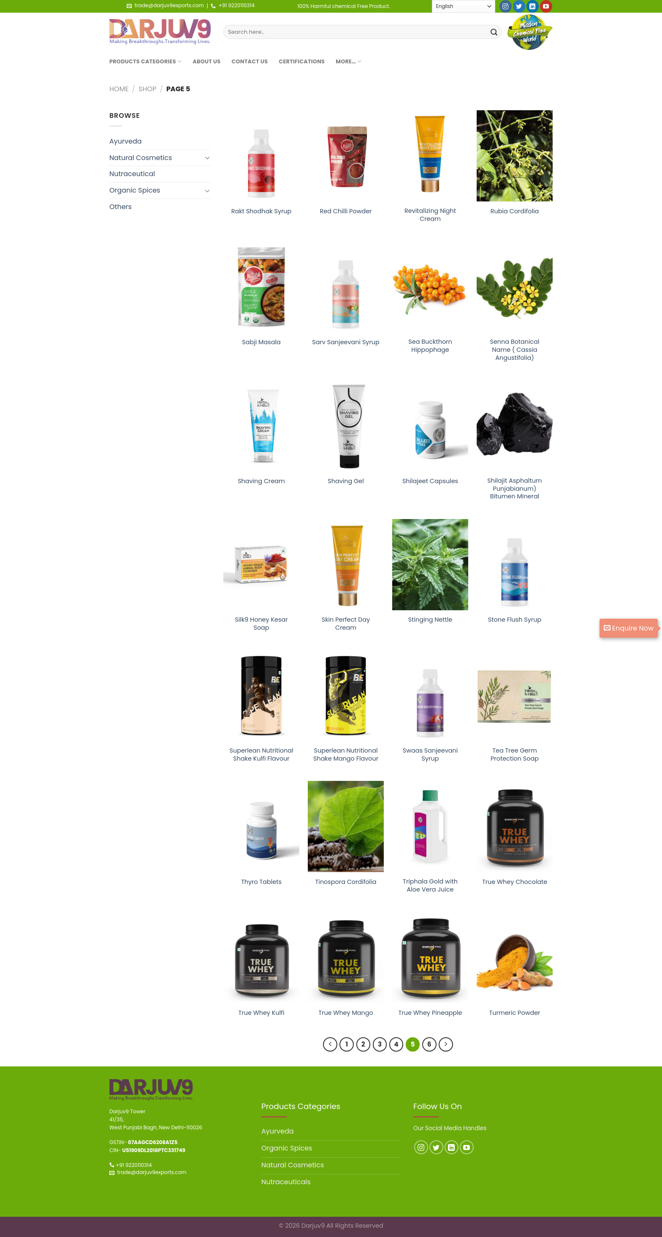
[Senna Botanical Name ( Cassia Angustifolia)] (515, 286)
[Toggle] (207, 157)
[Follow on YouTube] (546, 6)
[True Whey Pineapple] (430, 957)
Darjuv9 (313, 1225)
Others (120, 207)
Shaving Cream (261, 481)
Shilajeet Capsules (430, 481)
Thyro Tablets (261, 882)
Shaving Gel (346, 481)
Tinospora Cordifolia (346, 882)
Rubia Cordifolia (515, 211)
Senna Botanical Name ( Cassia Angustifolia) (514, 350)
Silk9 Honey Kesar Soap (261, 623)
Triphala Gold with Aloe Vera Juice (430, 885)
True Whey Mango (345, 1013)
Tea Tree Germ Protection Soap (515, 754)
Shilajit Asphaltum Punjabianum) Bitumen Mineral (514, 488)
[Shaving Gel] (346, 425)
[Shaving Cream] (261, 425)
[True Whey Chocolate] (515, 826)
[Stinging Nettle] (430, 564)
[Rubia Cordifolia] (515, 155)
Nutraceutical (132, 174)
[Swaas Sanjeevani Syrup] (430, 695)
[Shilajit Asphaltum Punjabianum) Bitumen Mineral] (515, 425)
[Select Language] (463, 6)
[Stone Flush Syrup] (515, 564)
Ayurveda (125, 141)
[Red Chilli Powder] (346, 155)
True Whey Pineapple (430, 1013)
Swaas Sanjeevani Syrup (430, 754)
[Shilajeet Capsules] (430, 425)
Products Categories (145, 61)
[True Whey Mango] (346, 957)
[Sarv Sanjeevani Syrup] (346, 286)
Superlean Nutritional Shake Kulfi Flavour (261, 754)
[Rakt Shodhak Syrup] (261, 155)
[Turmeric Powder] (515, 957)
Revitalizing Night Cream (430, 215)
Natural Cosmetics (140, 158)
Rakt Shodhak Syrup (261, 211)
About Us (206, 61)
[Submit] (494, 32)
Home (119, 89)
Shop (147, 89)
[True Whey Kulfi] (261, 957)
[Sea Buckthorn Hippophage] (430, 286)
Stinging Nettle (430, 620)
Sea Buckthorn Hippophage (430, 345)
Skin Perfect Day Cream (346, 623)
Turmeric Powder (514, 1013)
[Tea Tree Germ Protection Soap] (515, 695)
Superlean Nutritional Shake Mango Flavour (345, 754)
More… (349, 61)
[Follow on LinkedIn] (532, 6)
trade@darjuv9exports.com (169, 5)
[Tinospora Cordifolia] (346, 826)
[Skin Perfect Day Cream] (346, 564)
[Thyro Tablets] (261, 826)
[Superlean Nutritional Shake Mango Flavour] (346, 695)
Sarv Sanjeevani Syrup (346, 342)
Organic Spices (134, 190)
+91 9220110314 (237, 5)
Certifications (302, 61)
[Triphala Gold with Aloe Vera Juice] (430, 826)
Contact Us (250, 61)
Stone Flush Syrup (514, 620)
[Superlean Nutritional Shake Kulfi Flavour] (261, 695)
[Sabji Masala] (261, 286)
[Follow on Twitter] (519, 6)
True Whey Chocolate (514, 882)
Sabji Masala (261, 342)
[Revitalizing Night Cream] (430, 155)
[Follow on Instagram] (505, 6)
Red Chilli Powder (346, 211)
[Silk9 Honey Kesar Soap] (261, 564)
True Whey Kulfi (262, 1013)
